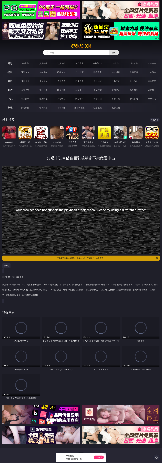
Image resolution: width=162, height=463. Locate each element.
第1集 (6, 265)
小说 (10, 98)
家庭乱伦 (43, 98)
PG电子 (25, 63)
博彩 (10, 63)
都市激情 (25, 98)
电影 (10, 81)
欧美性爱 (79, 81)
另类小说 (116, 98)
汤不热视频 (79, 107)
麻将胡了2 (97, 63)
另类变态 (152, 81)
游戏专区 (79, 63)
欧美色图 (61, 90)
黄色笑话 (134, 98)
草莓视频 (61, 107)
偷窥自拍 (25, 90)
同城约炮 (25, 107)
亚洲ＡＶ (25, 72)
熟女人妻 (98, 72)
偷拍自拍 (43, 81)
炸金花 (116, 63)
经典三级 (116, 81)
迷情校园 (98, 98)
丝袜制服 (116, 72)
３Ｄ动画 (79, 72)
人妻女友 (61, 98)
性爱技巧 (152, 98)
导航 (10, 107)
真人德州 (43, 63)
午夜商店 (43, 107)
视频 (10, 72)
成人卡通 (61, 81)
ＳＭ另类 (152, 72)
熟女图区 (134, 90)
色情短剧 (116, 107)
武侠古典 (79, 98)
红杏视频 (98, 107)
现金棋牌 (134, 63)
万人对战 (61, 63)
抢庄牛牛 (152, 63)
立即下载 (98, 457)
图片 (10, 90)
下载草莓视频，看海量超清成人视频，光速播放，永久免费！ (107, 258)
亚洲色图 (43, 90)
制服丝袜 (98, 81)
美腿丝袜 (98, 90)
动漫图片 (79, 90)
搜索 (114, 52)
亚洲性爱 (25, 81)
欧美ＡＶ (61, 72)
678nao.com (81, 46)
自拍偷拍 (43, 72)
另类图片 (152, 90)
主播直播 (134, 72)
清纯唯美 (116, 90)
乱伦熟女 (134, 81)
